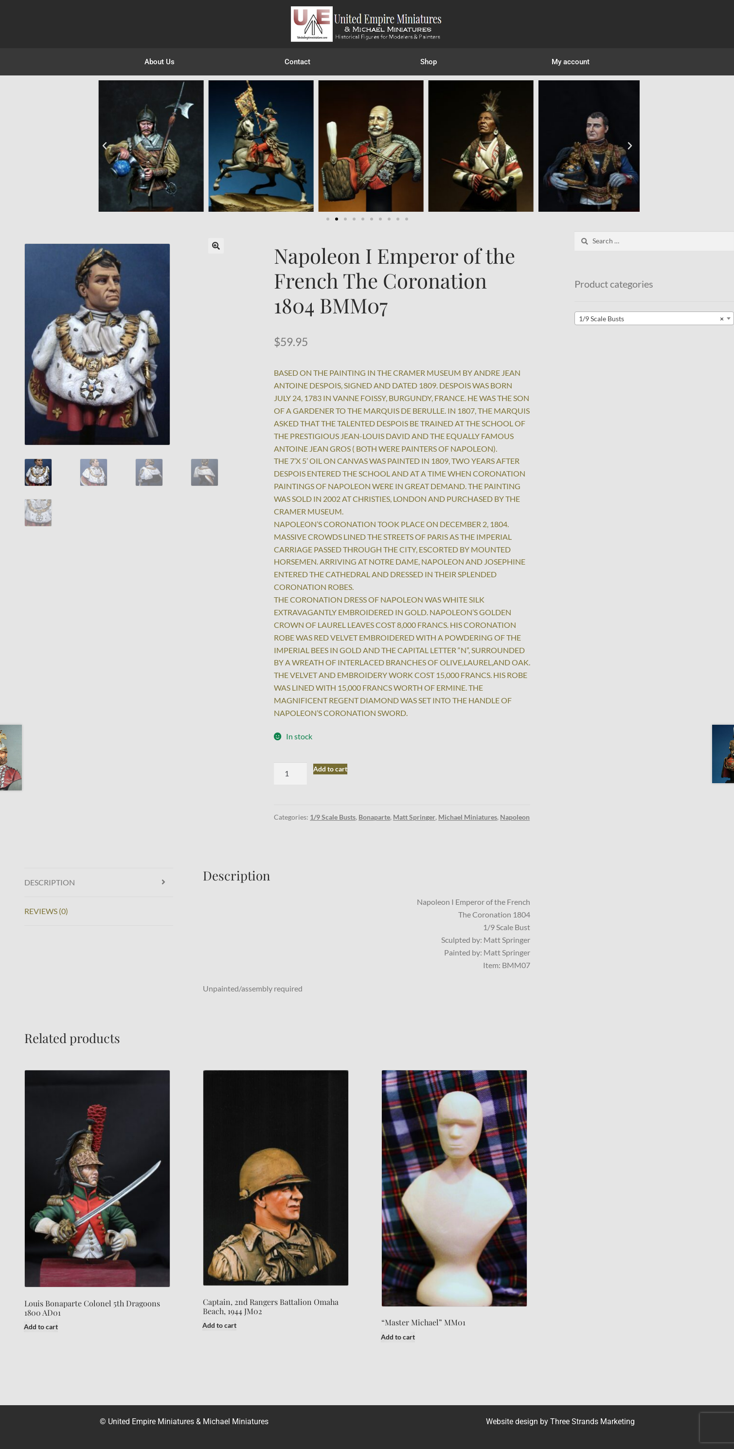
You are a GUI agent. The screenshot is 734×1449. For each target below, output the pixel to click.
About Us (159, 61)
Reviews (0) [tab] (46, 911)
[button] (104, 146)
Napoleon (515, 817)
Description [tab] (49, 882)
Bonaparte (374, 817)
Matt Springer (414, 817)
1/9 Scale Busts (333, 817)
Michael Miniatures (467, 817)
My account (571, 61)
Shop (431, 62)
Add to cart (330, 769)
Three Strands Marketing (592, 1421)
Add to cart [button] (41, 1326)
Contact (297, 61)
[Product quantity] (290, 773)
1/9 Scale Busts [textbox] (651, 319)
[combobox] (654, 318)
